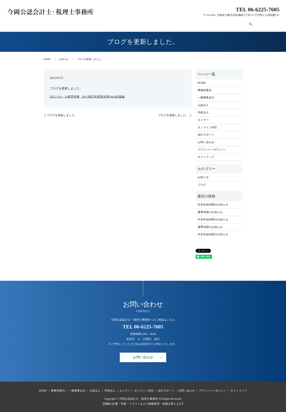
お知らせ (64, 57)
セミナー (150, 23)
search (235, 23)
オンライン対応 (172, 23)
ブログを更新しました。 (62, 113)
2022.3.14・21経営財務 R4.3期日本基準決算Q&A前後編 (87, 94)
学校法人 (132, 23)
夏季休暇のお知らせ (210, 209)
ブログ (202, 182)
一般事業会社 (94, 23)
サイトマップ (206, 154)
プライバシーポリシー (211, 147)
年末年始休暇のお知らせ (213, 202)
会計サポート (197, 23)
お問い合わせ (221, 23)
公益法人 (115, 23)
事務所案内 (72, 23)
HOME (54, 23)
